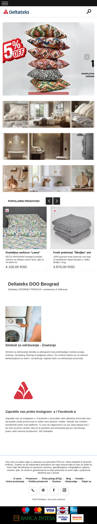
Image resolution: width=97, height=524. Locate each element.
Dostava (56, 482)
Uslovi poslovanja (15, 482)
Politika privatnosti (38, 482)
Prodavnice (31, 479)
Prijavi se (86, 482)
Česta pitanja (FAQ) (52, 479)
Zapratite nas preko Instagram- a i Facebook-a (40, 411)
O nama (17, 479)
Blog (68, 479)
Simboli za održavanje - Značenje (30, 345)
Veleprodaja (71, 482)
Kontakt (79, 479)
